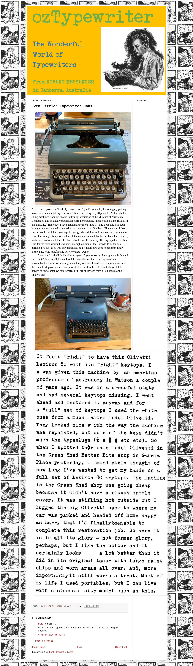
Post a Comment (44, 641)
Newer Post (38, 647)
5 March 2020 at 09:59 (51, 635)
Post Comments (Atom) (62, 652)
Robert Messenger (53, 606)
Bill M (42, 624)
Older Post (121, 647)
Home (79, 647)
